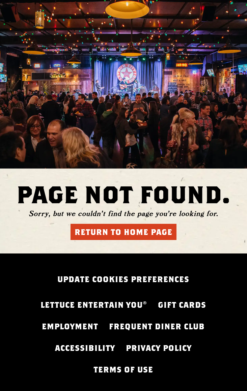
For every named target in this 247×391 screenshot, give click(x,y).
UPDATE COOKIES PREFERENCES (123, 279)
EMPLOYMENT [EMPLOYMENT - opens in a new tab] (70, 326)
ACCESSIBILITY (85, 348)
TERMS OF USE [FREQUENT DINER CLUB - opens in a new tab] (123, 369)
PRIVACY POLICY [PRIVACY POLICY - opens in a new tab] (159, 348)
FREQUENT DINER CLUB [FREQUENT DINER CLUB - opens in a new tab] (157, 326)
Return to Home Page (123, 232)
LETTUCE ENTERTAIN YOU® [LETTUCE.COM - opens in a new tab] (93, 304)
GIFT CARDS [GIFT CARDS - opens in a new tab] (182, 304)
